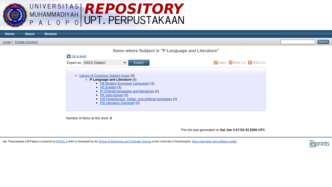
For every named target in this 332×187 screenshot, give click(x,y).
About (29, 34)
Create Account (26, 42)
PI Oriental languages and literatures (127, 91)
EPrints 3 (61, 141)
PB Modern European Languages (124, 83)
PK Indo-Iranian (111, 95)
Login (7, 42)
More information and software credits (214, 141)
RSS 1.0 (239, 63)
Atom (222, 63)
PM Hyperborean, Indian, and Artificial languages (136, 99)
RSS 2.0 (259, 63)
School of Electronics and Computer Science (125, 141)
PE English (108, 87)
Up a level (79, 56)
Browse (51, 34)
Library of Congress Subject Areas (104, 76)
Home (10, 34)
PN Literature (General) (117, 103)
